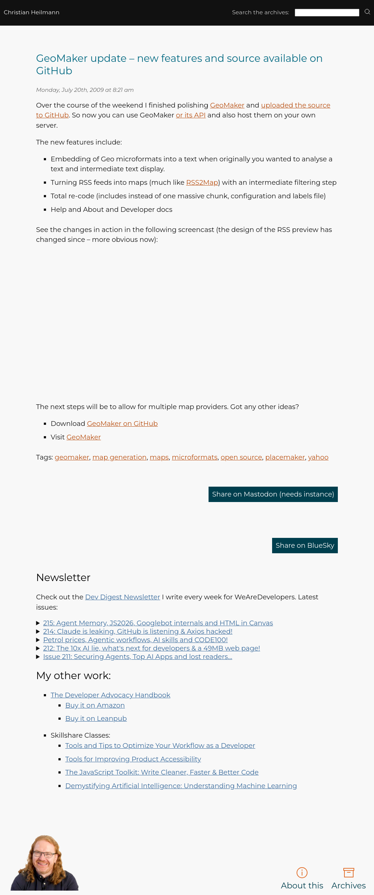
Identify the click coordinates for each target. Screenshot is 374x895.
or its (191, 115)
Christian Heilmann (32, 12)
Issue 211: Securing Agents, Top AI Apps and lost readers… (137, 656)
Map (202, 182)
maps (159, 457)
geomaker (72, 457)
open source (241, 457)
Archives (349, 879)
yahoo (318, 457)
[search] (367, 12)
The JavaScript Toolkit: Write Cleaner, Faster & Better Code (162, 772)
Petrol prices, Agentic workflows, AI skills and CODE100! (135, 640)
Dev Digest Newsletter (122, 597)
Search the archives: (260, 12)
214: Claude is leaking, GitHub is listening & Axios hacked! (137, 631)
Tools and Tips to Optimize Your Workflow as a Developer (160, 745)
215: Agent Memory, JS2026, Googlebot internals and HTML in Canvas (158, 623)
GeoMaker (227, 105)
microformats (195, 457)
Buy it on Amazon (95, 705)
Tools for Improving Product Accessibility (133, 759)
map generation (119, 457)
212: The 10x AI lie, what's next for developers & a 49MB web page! (151, 648)
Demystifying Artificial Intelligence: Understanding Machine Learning (181, 786)
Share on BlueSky (305, 545)
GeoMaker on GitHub (122, 423)
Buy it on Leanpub (96, 718)
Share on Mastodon (273, 494)
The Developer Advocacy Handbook (111, 695)
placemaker (285, 457)
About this (302, 879)
